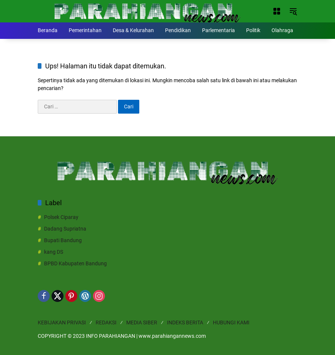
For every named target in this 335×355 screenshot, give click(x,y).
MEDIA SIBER (141, 322)
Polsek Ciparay (61, 217)
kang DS (53, 252)
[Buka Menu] (276, 11)
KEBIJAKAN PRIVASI (62, 322)
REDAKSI (106, 322)
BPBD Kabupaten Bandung (75, 263)
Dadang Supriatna (65, 229)
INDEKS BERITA (185, 322)
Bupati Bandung (63, 240)
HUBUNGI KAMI (231, 322)
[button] (293, 11)
